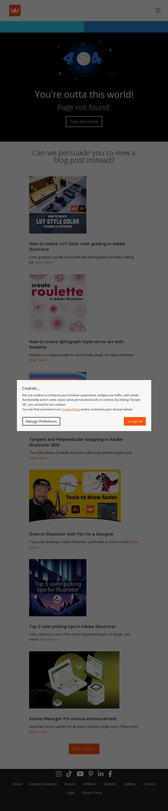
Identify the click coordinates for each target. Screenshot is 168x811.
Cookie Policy (71, 409)
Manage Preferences (41, 421)
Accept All (134, 421)
